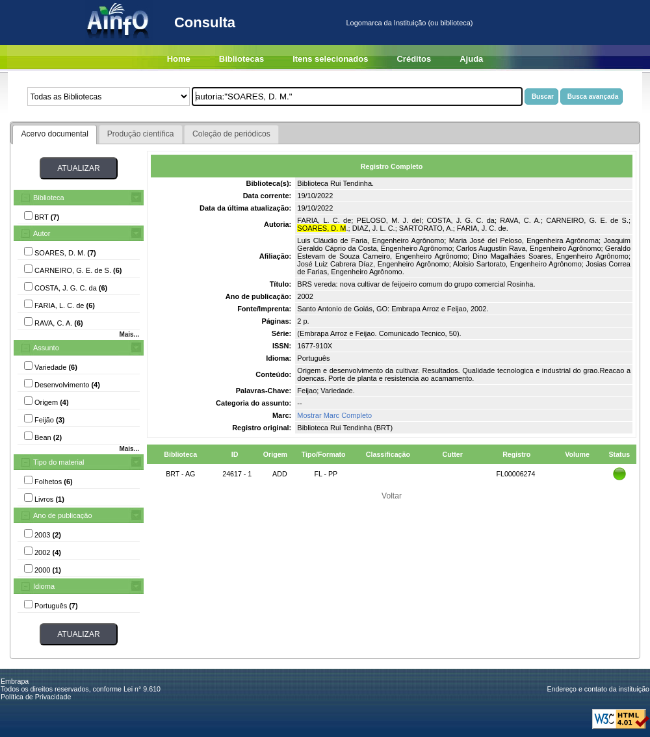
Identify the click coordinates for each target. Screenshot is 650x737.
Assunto (46, 348)
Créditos (413, 59)
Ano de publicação (62, 515)
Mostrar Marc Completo (334, 415)
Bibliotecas (241, 59)
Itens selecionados (330, 59)
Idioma (44, 586)
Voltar (392, 495)
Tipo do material (58, 462)
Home (178, 59)
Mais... (129, 334)
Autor (41, 233)
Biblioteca (48, 197)
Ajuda (471, 59)
